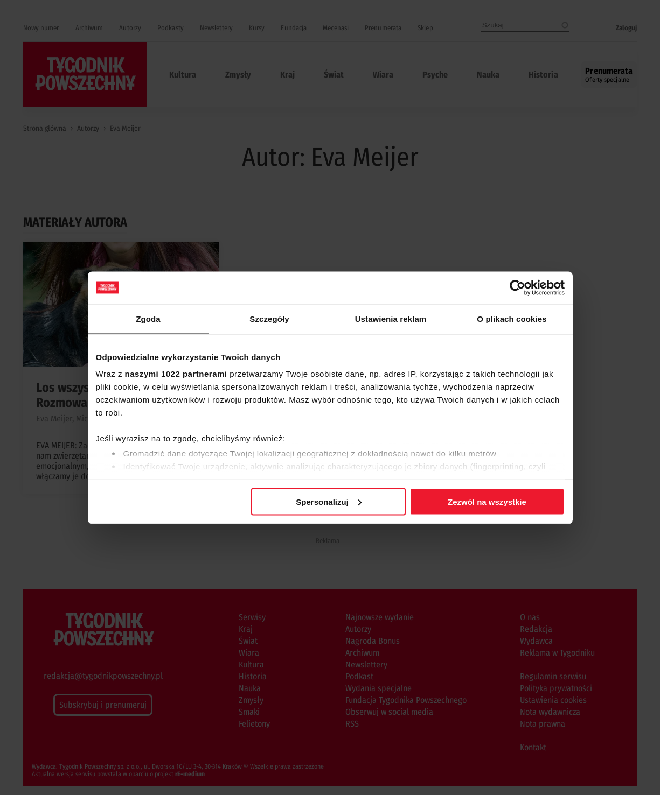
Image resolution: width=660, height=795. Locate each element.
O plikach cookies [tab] (511, 318)
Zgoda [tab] (148, 318)
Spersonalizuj (329, 501)
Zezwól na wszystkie (487, 501)
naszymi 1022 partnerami (176, 373)
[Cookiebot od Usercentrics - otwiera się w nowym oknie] (517, 287)
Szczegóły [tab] (269, 318)
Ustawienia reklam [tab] (391, 318)
